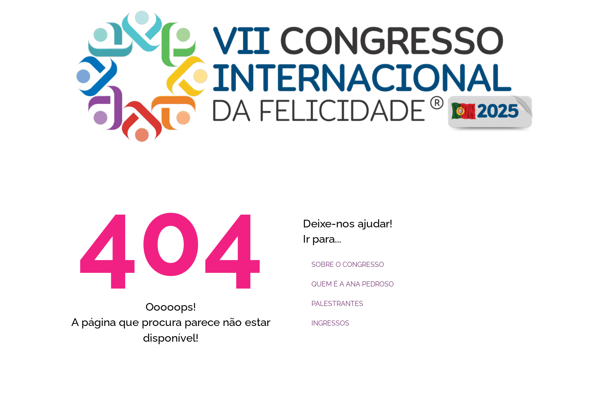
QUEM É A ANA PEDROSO (352, 284)
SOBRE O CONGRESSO (347, 265)
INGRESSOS (330, 323)
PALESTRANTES (337, 304)
